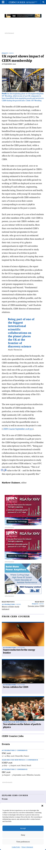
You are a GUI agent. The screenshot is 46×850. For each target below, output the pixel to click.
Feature (21, 647)
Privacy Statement (27, 847)
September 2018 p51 (18, 429)
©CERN (4, 799)
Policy (5, 53)
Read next (39, 602)
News (11, 53)
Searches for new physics (15, 722)
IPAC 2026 (6, 753)
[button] (42, 806)
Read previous (8, 602)
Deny (23, 835)
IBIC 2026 (6, 772)
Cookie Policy (16, 847)
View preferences (23, 842)
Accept (23, 828)
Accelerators (8, 604)
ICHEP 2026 (7, 762)
